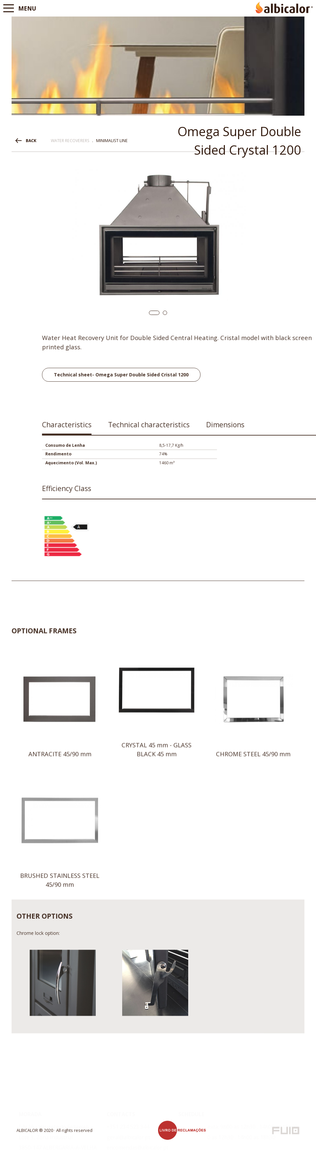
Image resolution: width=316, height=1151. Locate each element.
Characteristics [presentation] (242, 424)
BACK (31, 140)
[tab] (242, 427)
